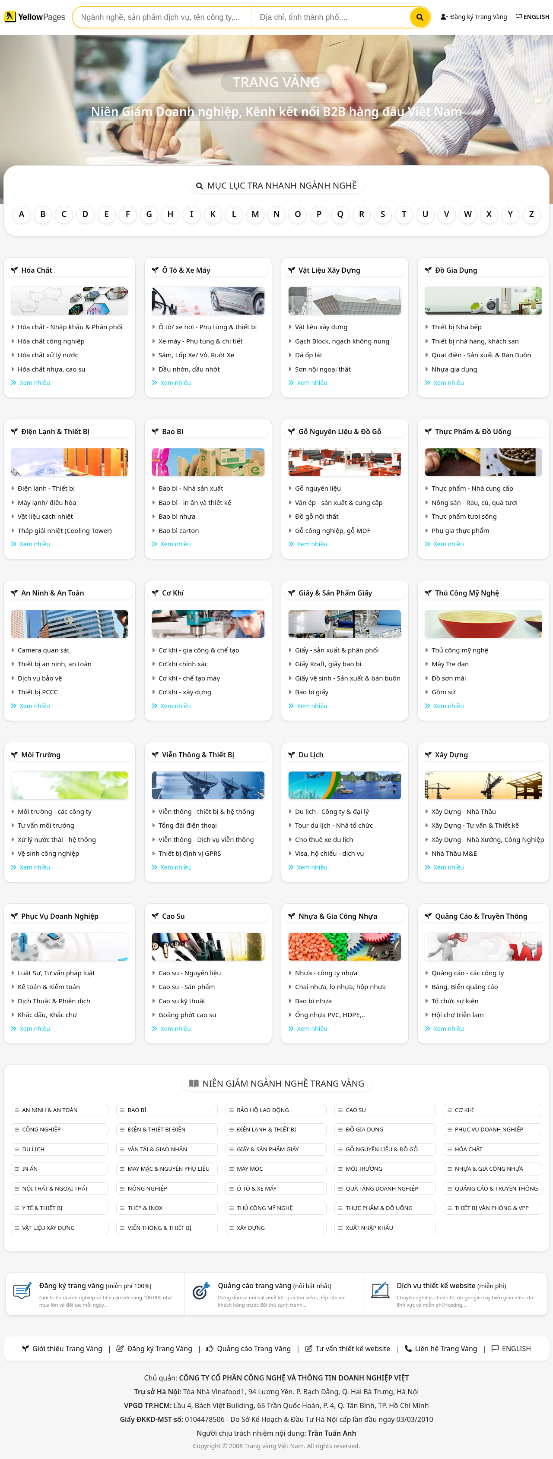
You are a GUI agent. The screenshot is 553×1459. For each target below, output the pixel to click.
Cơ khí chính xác (183, 663)
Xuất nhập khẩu (370, 1228)
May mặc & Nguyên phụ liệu (169, 1168)
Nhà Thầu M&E (454, 853)
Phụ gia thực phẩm (460, 530)
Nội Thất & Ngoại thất (55, 1188)
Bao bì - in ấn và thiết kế (195, 502)
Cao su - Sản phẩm (187, 986)
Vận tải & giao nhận (157, 1149)
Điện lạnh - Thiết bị (46, 488)
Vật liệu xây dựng (329, 270)
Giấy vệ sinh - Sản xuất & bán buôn (347, 678)
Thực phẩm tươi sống (464, 516)
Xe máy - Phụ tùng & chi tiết (201, 341)
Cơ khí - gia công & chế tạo (199, 650)
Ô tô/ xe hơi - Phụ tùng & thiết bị (208, 326)
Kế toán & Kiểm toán (49, 986)
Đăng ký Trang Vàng (474, 17)
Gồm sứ (443, 691)
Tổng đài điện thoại (188, 825)
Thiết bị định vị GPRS (190, 853)
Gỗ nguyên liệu (318, 488)
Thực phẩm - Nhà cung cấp (472, 488)
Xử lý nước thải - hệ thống (57, 839)
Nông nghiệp (147, 1188)
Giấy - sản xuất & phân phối (337, 650)
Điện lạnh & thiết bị (55, 431)
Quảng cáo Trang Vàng (254, 1348)
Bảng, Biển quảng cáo (465, 986)
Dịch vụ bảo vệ (40, 678)
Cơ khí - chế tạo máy (189, 678)
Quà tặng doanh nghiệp (382, 1188)
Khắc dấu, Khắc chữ (47, 1014)
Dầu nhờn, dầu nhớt (189, 369)
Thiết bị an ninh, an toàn (55, 663)
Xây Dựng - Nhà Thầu (464, 811)
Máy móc (250, 1168)
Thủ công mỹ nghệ (467, 593)
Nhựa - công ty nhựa (326, 972)
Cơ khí (173, 593)
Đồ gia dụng (456, 270)
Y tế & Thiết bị (42, 1208)
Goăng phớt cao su (187, 1014)
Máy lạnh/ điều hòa (47, 502)
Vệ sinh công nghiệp (48, 853)
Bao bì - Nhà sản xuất (191, 488)
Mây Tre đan (450, 663)
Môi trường (40, 754)
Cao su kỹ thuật (182, 1000)
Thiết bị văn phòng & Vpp (492, 1208)
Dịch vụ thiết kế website (451, 1285)
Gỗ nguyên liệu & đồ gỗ (340, 431)
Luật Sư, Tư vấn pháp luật (56, 972)
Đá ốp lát (308, 354)
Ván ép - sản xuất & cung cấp (339, 502)
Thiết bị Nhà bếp (457, 326)
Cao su (173, 916)
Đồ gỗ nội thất (317, 516)
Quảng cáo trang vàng (274, 1285)
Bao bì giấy (311, 691)
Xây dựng (451, 754)
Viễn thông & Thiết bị (198, 754)
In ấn (30, 1168)
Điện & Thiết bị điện (157, 1129)
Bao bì (172, 431)
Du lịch (311, 754)
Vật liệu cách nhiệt (45, 516)
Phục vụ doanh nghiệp (60, 916)
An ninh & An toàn (52, 593)
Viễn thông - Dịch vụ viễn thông (206, 839)
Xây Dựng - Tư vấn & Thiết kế (475, 825)
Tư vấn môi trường (46, 825)
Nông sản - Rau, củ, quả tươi (475, 502)
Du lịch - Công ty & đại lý (332, 811)
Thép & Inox (145, 1208)
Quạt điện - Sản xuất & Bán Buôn (481, 354)
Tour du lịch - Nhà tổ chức (334, 825)
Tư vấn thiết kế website (354, 1348)
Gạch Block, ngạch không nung (342, 341)
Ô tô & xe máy (186, 270)
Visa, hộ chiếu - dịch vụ (329, 853)
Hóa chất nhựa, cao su (52, 369)
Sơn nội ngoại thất (323, 369)
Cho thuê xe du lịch (324, 839)
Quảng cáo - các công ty (468, 972)
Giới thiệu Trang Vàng (67, 1348)
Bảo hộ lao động (263, 1110)
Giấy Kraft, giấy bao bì (328, 663)
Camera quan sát (44, 650)
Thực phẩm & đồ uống (473, 431)
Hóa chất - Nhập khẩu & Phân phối (70, 326)
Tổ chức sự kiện (455, 1000)
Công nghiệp (41, 1129)
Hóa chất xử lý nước (48, 354)
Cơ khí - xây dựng (185, 691)
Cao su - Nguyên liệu (190, 972)
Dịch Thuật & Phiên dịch (54, 1000)
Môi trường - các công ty (55, 811)
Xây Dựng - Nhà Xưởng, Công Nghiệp (488, 839)
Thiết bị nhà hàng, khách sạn (475, 341)
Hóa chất (36, 270)
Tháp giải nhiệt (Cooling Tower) (65, 530)
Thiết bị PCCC (38, 691)
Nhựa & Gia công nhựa (338, 916)
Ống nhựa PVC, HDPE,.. (330, 1014)
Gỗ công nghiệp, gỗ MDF (332, 530)
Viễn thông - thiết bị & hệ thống (206, 811)
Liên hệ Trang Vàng (446, 1348)
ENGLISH (533, 17)
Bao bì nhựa (177, 516)
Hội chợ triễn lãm (458, 1014)
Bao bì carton (179, 530)
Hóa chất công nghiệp (51, 341)
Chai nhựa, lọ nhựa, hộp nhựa (340, 986)
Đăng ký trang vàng (95, 1285)
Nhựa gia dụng (454, 369)
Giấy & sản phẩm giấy (335, 593)
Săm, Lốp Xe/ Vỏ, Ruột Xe (196, 354)
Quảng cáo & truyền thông (481, 916)
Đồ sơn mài (449, 678)
